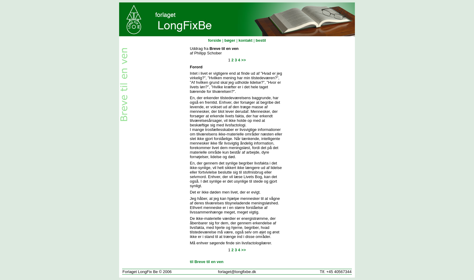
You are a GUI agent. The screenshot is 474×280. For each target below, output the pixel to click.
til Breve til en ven (206, 261)
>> (243, 60)
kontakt (245, 40)
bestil (261, 40)
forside (214, 40)
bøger (229, 40)
